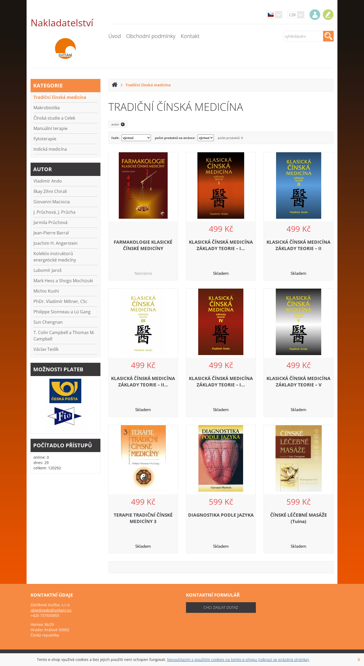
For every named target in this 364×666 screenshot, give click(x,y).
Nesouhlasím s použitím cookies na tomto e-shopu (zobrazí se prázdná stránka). (238, 659)
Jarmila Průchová (50, 222)
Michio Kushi (46, 291)
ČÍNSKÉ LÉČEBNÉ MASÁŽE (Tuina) (298, 518)
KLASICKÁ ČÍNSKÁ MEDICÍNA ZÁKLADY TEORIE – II (298, 245)
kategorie (48, 85)
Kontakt (190, 36)
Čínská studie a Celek (54, 118)
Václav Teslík (45, 349)
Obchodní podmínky (150, 36)
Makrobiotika (46, 108)
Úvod (114, 36)
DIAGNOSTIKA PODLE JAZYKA (221, 515)
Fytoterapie (44, 139)
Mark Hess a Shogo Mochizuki (63, 281)
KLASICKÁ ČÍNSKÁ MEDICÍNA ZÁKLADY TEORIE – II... (143, 381)
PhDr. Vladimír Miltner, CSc (60, 301)
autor (42, 169)
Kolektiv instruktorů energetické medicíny (54, 257)
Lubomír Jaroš (47, 270)
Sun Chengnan (48, 322)
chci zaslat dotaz (221, 607)
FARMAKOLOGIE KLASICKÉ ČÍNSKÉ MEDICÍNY (143, 245)
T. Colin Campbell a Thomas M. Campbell (64, 336)
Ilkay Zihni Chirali (50, 191)
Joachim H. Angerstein (55, 243)
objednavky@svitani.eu (51, 610)
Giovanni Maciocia (51, 202)
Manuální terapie (50, 128)
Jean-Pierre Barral (51, 233)
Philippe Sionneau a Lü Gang (62, 312)
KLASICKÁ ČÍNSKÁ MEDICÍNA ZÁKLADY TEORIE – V (298, 381)
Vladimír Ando (47, 181)
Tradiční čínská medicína (59, 97)
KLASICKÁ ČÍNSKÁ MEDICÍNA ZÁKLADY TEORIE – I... (221, 245)
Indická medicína (50, 149)
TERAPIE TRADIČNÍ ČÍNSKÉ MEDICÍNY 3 (143, 518)
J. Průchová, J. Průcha (54, 212)
